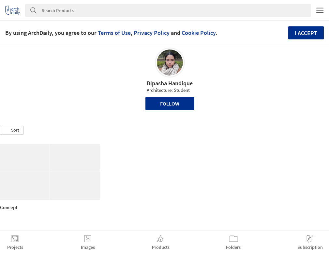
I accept (306, 33)
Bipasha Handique (170, 83)
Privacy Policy (152, 32)
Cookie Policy (199, 32)
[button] (11, 130)
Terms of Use (114, 32)
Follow (169, 103)
